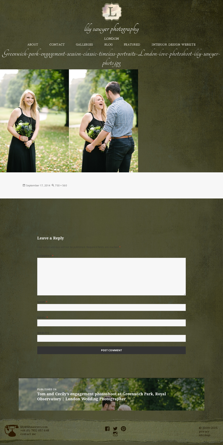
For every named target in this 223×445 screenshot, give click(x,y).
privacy (204, 431)
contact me (28, 434)
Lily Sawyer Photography (111, 28)
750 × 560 (61, 185)
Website (43, 333)
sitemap (204, 435)
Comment (45, 256)
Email (42, 317)
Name (42, 302)
